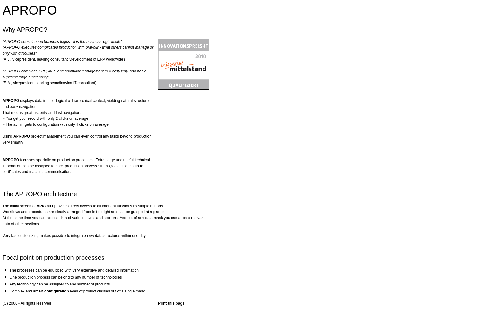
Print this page (171, 303)
